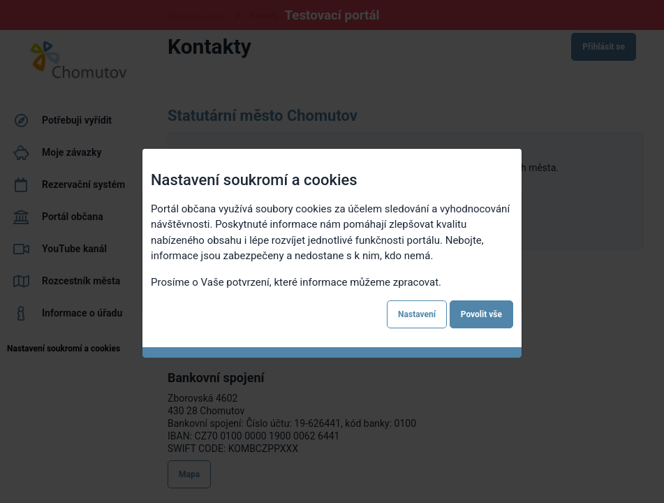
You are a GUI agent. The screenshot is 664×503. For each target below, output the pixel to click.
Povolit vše (481, 314)
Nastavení (417, 314)
